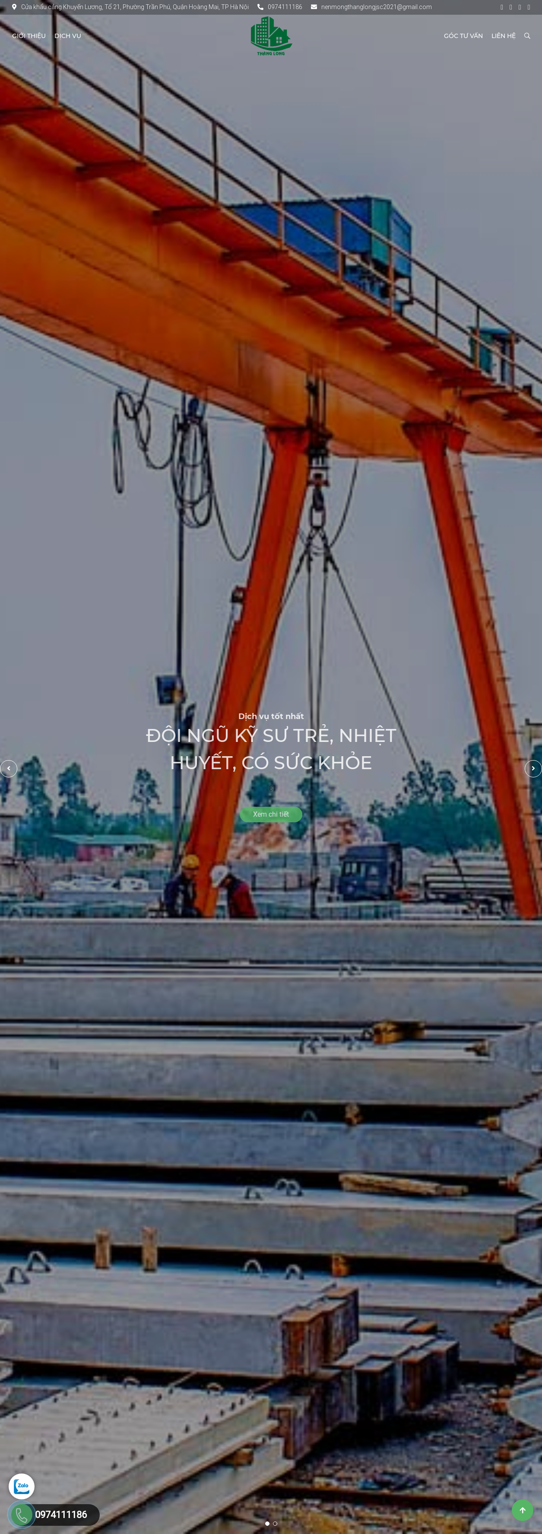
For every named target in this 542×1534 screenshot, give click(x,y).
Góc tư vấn (463, 36)
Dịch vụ (67, 36)
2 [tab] (275, 1523)
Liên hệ (503, 36)
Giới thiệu (29, 36)
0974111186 (279, 7)
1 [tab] (267, 1523)
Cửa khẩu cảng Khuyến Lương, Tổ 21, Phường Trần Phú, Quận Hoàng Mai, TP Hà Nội (130, 7)
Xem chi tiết (271, 814)
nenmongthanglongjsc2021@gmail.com (371, 7)
